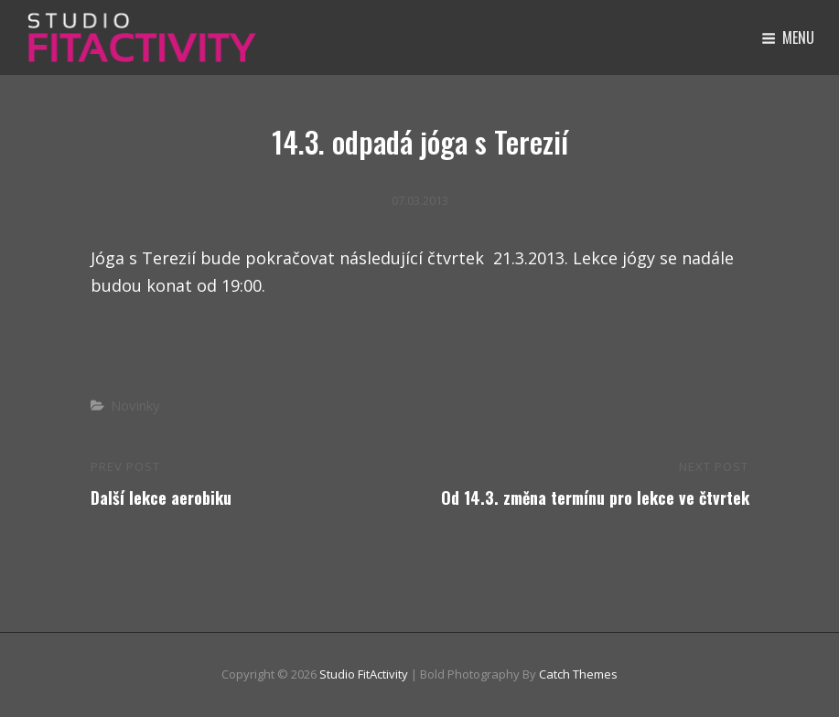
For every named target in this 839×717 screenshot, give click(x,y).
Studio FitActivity (363, 674)
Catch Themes (578, 674)
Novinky (135, 405)
